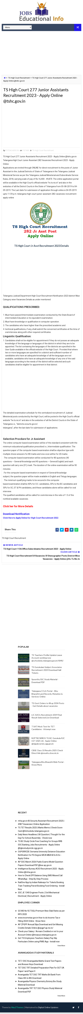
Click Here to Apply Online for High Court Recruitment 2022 (30, 519)
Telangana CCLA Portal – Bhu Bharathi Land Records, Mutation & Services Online (47, 695)
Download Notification (16, 515)
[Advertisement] (41, 53)
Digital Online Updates (48, 1009)
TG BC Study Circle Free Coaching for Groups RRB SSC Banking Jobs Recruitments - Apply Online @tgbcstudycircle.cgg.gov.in (40, 846)
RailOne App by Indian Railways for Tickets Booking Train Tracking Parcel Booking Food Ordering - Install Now (41, 887)
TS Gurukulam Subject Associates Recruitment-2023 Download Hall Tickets (47, 672)
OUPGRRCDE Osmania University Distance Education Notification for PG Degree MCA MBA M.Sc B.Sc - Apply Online (41, 856)
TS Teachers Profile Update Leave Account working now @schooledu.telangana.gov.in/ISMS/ (47, 659)
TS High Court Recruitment (19, 78)
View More (61, 947)
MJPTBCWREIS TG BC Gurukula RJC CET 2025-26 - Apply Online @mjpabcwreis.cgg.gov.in (48, 742)
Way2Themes (17, 1009)
